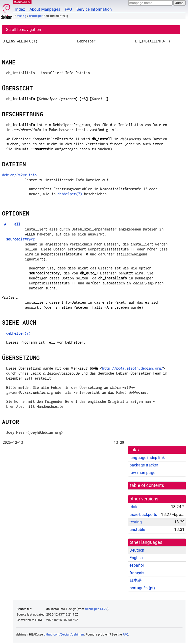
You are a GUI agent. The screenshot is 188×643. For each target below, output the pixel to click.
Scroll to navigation (23, 29)
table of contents (147, 485)
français (137, 573)
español (137, 565)
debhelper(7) (70, 194)
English (136, 557)
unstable (137, 529)
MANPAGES (22, 1)
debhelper (35, 16)
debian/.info (19, 175)
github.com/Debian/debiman (64, 634)
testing (21, 16)
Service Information (94, 9)
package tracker (144, 465)
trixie (134, 506)
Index (20, 9)
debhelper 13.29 (96, 609)
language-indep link (147, 457)
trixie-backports (143, 514)
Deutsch (137, 550)
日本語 (136, 580)
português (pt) (142, 588)
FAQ (68, 9)
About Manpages (45, 9)
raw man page (142, 472)
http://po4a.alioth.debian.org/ (132, 368)
